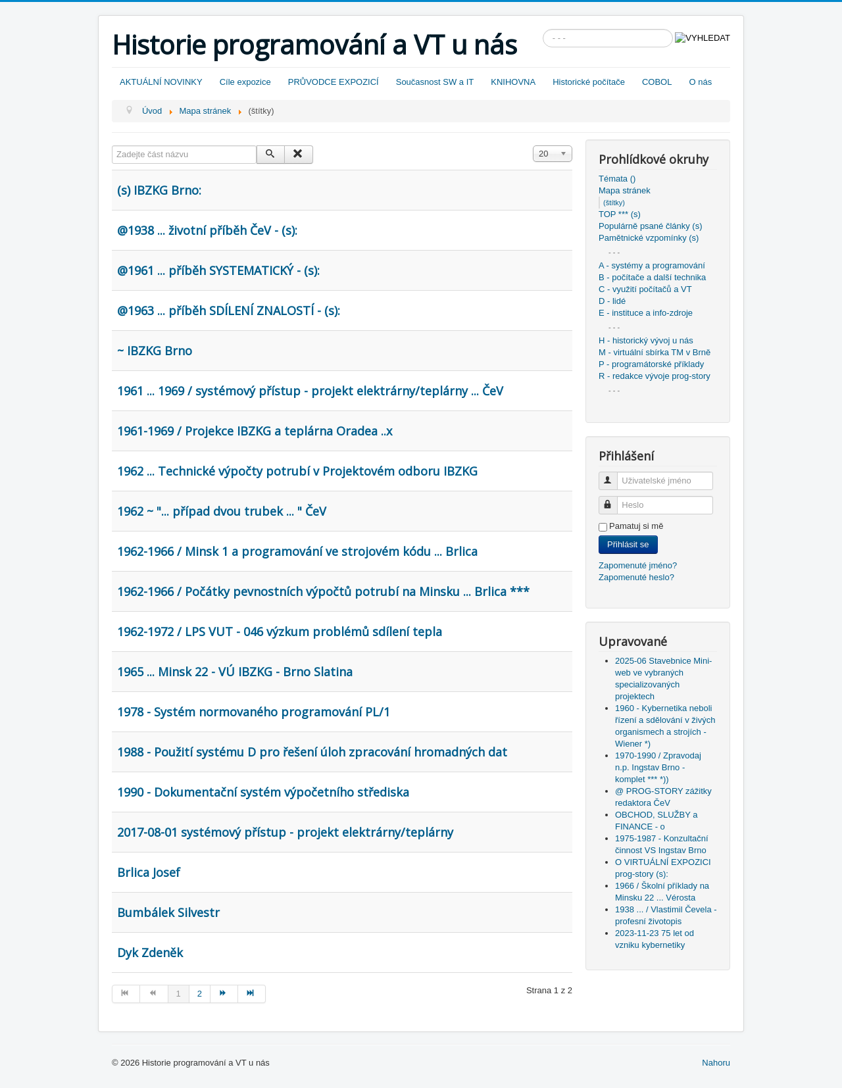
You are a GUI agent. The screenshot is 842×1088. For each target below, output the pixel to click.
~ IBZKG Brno (154, 351)
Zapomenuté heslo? (636, 577)
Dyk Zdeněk (150, 952)
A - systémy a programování (652, 265)
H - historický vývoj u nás (646, 340)
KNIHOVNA (513, 82)
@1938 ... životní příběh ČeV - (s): (207, 230)
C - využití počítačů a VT (645, 289)
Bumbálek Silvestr (168, 912)
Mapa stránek (625, 190)
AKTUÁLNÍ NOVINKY (161, 82)
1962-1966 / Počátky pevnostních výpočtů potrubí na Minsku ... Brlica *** (323, 591)
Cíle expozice (245, 82)
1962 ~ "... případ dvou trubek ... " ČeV (221, 511)
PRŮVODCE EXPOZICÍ (333, 82)
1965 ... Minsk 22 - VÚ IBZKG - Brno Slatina (235, 672)
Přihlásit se (628, 544)
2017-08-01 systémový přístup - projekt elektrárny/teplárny (285, 832)
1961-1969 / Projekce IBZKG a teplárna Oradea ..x (254, 431)
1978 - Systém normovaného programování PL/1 (253, 712)
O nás (700, 82)
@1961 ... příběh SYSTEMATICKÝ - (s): (218, 270)
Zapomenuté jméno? (638, 565)
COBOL (657, 82)
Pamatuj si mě (636, 526)
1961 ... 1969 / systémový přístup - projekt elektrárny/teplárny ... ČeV (310, 391)
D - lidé (612, 301)
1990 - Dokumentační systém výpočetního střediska (263, 792)
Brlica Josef (148, 872)
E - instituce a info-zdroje (646, 313)
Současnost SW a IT (435, 82)
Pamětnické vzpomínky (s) (649, 238)
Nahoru (716, 1063)
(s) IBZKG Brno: (159, 190)
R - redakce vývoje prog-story (654, 376)
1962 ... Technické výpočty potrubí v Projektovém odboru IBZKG (297, 471)
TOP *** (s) (620, 214)
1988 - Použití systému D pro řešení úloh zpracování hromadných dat (312, 752)
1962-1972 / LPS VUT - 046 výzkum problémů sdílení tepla (279, 631)
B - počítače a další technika (652, 277)
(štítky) (614, 203)
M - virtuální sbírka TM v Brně (654, 352)
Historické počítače (589, 82)
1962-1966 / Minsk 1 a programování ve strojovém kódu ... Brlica (297, 551)
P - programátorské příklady (651, 364)
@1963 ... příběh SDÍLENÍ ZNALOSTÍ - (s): (228, 310)
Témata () (617, 179)
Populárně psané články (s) (651, 226)
